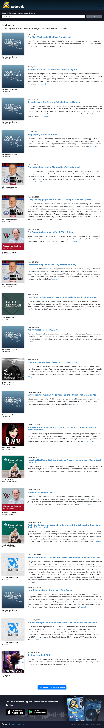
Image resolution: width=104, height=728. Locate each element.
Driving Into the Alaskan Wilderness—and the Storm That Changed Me (62, 395)
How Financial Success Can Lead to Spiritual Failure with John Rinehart (62, 297)
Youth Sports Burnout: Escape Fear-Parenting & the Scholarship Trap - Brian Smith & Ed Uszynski (64, 526)
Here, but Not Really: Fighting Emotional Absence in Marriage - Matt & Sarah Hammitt (64, 461)
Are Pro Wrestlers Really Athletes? (44, 330)
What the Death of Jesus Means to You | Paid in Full (52, 362)
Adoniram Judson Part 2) (40, 492)
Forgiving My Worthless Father (42, 134)
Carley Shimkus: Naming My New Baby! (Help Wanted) (54, 167)
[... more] (64, 46)
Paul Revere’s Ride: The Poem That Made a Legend (52, 69)
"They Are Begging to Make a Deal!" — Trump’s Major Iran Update (59, 199)
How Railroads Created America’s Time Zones (50, 590)
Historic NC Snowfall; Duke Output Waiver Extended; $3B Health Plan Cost (64, 557)
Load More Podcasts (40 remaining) (52, 687)
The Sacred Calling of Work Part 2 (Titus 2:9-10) (50, 232)
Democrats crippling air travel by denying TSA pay (52, 264)
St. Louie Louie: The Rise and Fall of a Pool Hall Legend (54, 102)
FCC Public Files (18, 725)
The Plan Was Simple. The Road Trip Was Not (49, 37)
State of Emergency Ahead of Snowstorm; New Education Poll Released (62, 622)
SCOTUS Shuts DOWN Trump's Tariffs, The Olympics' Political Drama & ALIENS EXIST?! (62, 428)
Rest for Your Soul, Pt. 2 (39, 655)
